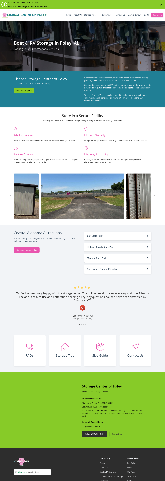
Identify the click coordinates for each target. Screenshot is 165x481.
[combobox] (32, 472)
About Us (104, 467)
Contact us (117, 434)
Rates (102, 463)
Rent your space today (26, 250)
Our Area (131, 472)
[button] (117, 236)
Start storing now (24, 90)
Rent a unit (157, 15)
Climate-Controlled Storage (111, 476)
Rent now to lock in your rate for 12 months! (27, 6)
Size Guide (131, 476)
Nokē (129, 467)
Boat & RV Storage (108, 472)
